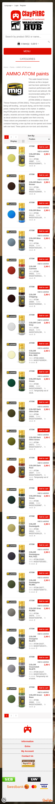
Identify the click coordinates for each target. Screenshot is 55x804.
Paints (12, 67)
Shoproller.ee (48, 800)
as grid (23, 141)
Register (23, 5)
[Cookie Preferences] (4, 800)
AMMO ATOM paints (23, 67)
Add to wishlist (43, 151)
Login (16, 5)
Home (6, 67)
